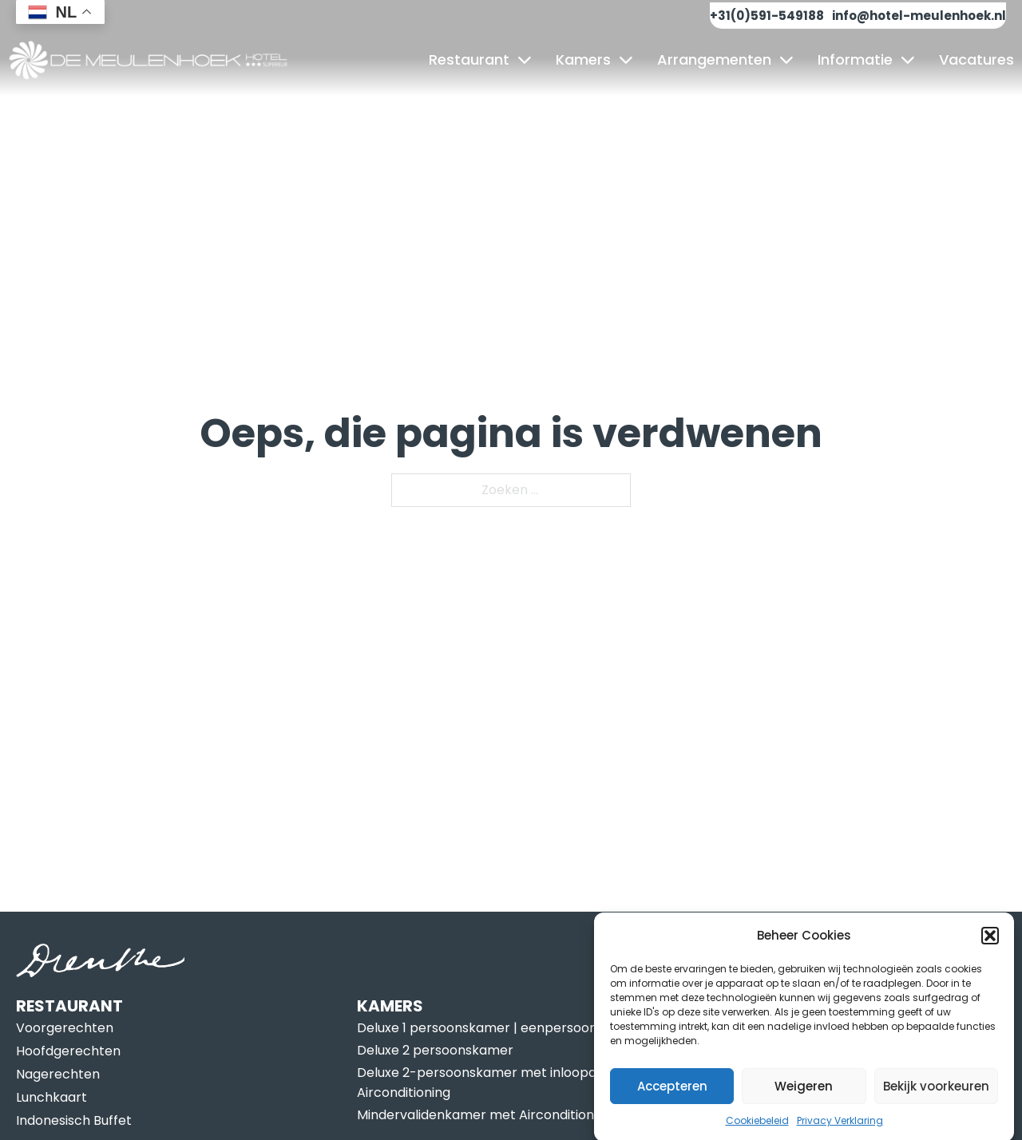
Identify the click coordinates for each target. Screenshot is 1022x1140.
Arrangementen (714, 59)
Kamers (583, 59)
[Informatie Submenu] (908, 60)
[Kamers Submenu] (626, 60)
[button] (990, 944)
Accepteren (672, 1094)
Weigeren (803, 1094)
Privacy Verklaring (840, 1128)
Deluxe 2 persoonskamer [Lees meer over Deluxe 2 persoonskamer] (435, 1050)
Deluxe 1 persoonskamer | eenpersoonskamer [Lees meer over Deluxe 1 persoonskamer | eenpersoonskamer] (501, 1028)
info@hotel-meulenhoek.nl (919, 15)
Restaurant (469, 59)
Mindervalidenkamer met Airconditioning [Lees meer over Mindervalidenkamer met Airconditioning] (484, 1115)
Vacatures (976, 59)
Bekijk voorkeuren (936, 1094)
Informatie (855, 59)
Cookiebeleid (757, 1128)
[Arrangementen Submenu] (786, 60)
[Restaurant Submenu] (524, 60)
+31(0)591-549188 (767, 15)
